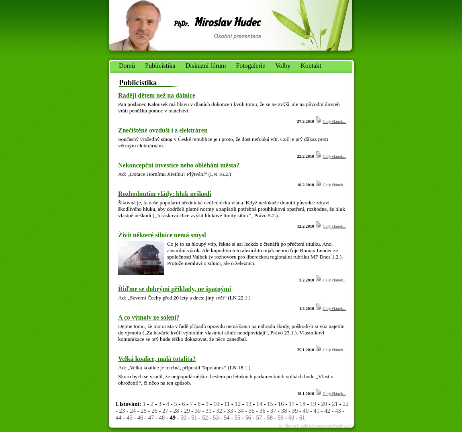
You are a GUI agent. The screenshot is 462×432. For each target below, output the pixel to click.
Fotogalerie (250, 65)
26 (154, 411)
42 (327, 411)
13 (248, 404)
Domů (127, 65)
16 (281, 404)
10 (216, 404)
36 (263, 411)
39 (295, 411)
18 (303, 404)
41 (316, 411)
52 (205, 417)
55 (238, 417)
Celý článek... (334, 121)
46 (140, 417)
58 (270, 417)
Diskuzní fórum (206, 65)
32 (219, 411)
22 (346, 404)
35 (252, 411)
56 (248, 417)
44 (119, 417)
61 (302, 417)
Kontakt (311, 65)
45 (130, 417)
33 (230, 411)
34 (241, 411)
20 (324, 404)
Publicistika (160, 65)
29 (187, 411)
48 (162, 417)
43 (338, 411)
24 (133, 411)
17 (292, 404)
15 (270, 404)
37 (273, 411)
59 (281, 417)
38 (284, 411)
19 (313, 404)
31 (209, 411)
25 (144, 411)
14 (259, 404)
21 (335, 404)
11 (227, 404)
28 (176, 411)
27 (165, 411)
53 (216, 417)
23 (122, 411)
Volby (282, 65)
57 (259, 417)
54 (227, 417)
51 (194, 417)
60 (291, 417)
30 (198, 411)
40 (306, 411)
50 (183, 417)
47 (151, 417)
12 (238, 404)
